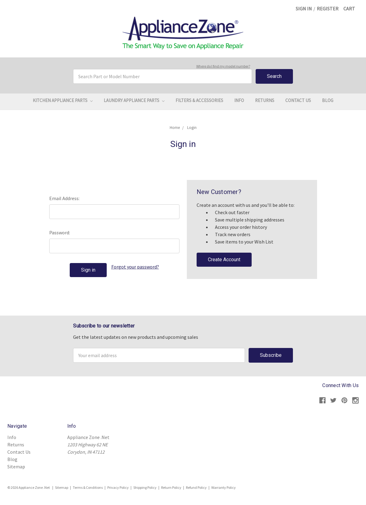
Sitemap (16, 466)
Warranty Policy (223, 487)
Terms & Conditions (88, 487)
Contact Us (298, 100)
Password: (59, 232)
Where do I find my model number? (223, 66)
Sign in (304, 8)
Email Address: (64, 198)
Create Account (224, 259)
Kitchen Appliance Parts (63, 100)
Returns (264, 100)
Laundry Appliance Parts (134, 100)
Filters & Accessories (199, 100)
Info (239, 100)
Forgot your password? (135, 267)
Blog (327, 100)
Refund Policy (196, 487)
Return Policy (171, 487)
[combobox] (162, 76)
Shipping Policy (145, 487)
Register (327, 8)
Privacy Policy (118, 487)
